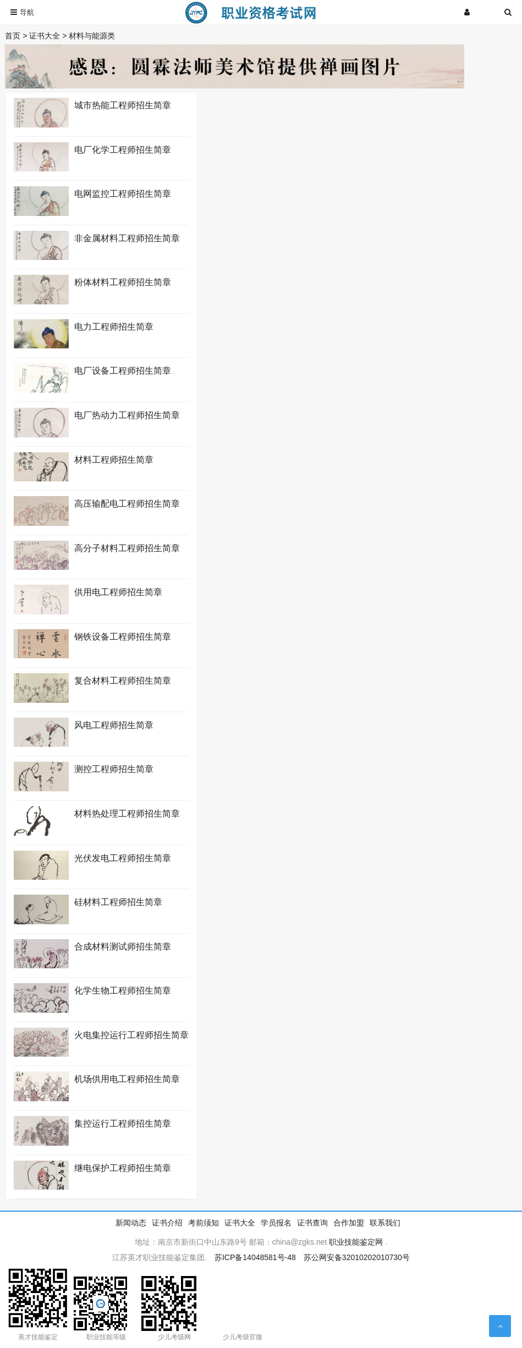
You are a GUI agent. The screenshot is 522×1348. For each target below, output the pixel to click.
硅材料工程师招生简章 (118, 902)
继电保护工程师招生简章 (122, 1168)
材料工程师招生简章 (113, 459)
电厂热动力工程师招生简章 (127, 415)
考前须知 (203, 1222)
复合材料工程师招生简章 (122, 680)
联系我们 (385, 1222)
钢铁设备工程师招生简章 (122, 636)
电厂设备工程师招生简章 (122, 370)
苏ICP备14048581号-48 (255, 1257)
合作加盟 (348, 1222)
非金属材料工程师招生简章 (127, 238)
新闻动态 (131, 1222)
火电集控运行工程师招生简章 (131, 1035)
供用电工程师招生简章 (118, 592)
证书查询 (312, 1222)
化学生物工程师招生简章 (122, 990)
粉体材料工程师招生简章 (122, 282)
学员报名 (276, 1222)
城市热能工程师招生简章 (122, 105)
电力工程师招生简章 (113, 326)
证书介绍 (167, 1222)
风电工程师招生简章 (113, 725)
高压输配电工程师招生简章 (127, 503)
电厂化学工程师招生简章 (122, 149)
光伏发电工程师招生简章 (122, 858)
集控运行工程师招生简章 (122, 1123)
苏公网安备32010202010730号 (357, 1257)
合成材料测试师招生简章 (122, 946)
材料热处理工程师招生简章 (127, 813)
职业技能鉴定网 (356, 1242)
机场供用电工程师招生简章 (127, 1079)
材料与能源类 (92, 35)
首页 (12, 35)
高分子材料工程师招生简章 (127, 548)
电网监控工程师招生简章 (122, 193)
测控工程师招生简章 (113, 769)
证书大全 (44, 35)
